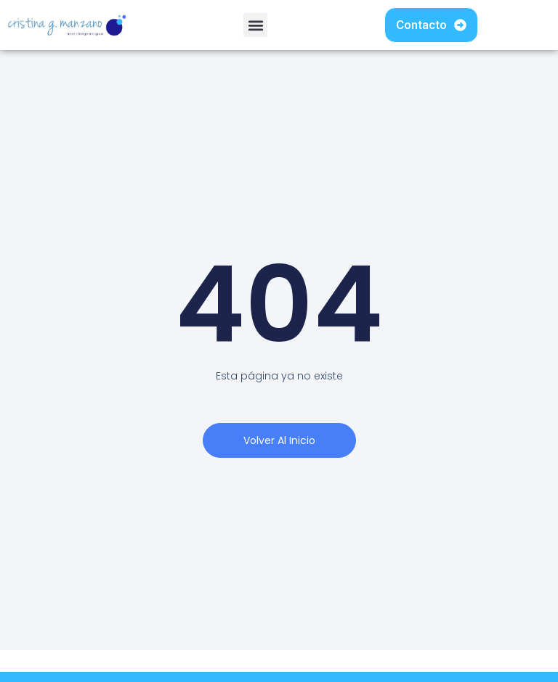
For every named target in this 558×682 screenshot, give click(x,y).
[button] (255, 25)
